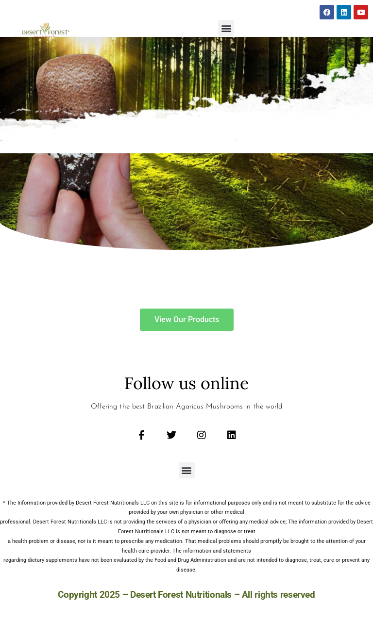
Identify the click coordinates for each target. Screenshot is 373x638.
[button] (226, 28)
